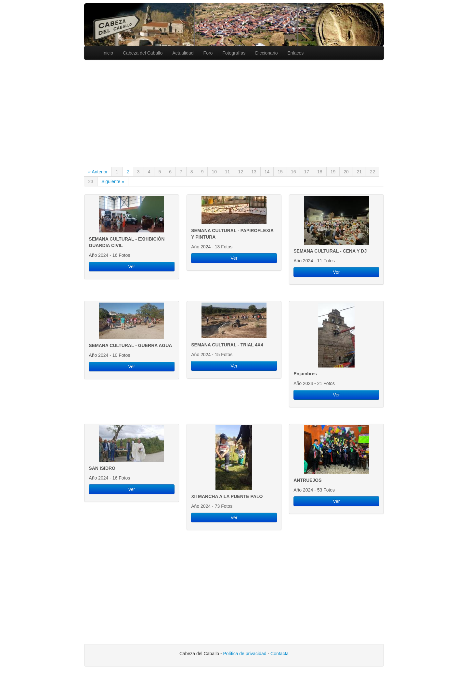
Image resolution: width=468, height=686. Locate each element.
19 (333, 171)
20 (346, 171)
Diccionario (266, 53)
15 (280, 171)
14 (267, 171)
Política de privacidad (244, 653)
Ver (131, 266)
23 (90, 181)
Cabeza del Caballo (142, 53)
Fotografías (233, 53)
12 (240, 171)
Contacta (279, 653)
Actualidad (182, 53)
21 (359, 171)
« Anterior (98, 171)
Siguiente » (112, 181)
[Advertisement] (234, 108)
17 (306, 171)
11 (227, 171)
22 (372, 171)
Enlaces (295, 53)
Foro (208, 53)
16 (293, 171)
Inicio (107, 53)
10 (214, 171)
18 (319, 171)
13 (253, 171)
